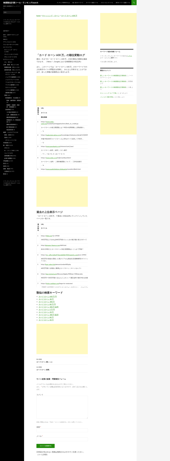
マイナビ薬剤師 (10, 85)
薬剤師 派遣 (8, 92)
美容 (5, 137)
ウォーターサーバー (9, 44)
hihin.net (49, 236)
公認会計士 (7, 171)
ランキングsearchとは (63, 2)
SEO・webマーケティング (11, 35)
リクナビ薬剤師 (10, 90)
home (38, 16)
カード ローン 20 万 (46, 312)
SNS (4, 39)
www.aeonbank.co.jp (53, 146)
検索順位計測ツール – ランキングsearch (20, 2)
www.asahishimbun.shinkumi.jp (56, 169)
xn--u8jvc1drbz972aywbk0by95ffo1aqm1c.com (62, 255)
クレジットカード (9, 54)
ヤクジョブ (8, 87)
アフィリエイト (7, 42)
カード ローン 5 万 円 (47, 309)
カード (5, 47)
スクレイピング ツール (107, 2)
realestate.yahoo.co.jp (53, 135)
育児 (4, 163)
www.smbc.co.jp (51, 158)
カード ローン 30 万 (46, 299)
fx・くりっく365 (9, 150)
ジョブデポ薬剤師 (10, 77)
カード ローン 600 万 (69, 16)
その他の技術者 (11, 112)
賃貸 (4, 166)
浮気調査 (5, 161)
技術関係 (8, 109)
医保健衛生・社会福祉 (11, 98)
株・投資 (5, 145)
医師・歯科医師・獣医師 (14, 100)
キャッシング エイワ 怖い (109, 93)
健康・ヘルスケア (8, 132)
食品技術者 (10, 129)
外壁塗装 (5, 142)
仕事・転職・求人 (8, 64)
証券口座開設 (8, 158)
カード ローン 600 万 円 (48, 296)
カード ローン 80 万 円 (47, 304)
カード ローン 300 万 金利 (48, 307)
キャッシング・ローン (51, 16)
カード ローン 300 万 (47, 302)
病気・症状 (7, 135)
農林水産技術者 (11, 124)
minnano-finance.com (52, 245)
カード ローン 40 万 (46, 320)
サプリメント (7, 59)
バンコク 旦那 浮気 (106, 97)
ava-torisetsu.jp (51, 274)
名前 (38, 427)
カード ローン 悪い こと (62, 360)
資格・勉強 (6, 168)
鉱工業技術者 (10, 127)
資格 (5, 95)
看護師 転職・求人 (9, 67)
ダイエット (8, 140)
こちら (12, 22)
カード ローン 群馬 (62, 368)
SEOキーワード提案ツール (123, 2)
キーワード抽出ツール (92, 2)
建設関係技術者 (11, 117)
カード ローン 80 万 (46, 317)
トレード (7, 153)
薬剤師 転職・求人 (9, 70)
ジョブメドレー (10, 79)
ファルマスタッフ (10, 82)
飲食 (4, 174)
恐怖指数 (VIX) (8, 155)
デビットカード (8, 57)
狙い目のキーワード (78, 2)
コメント (39, 394)
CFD (5, 148)
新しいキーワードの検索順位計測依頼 (113, 75)
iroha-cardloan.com (52, 283)
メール (39, 436)
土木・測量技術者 (12, 115)
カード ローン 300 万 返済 (48, 315)
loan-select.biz (50, 264)
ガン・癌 (7, 62)
